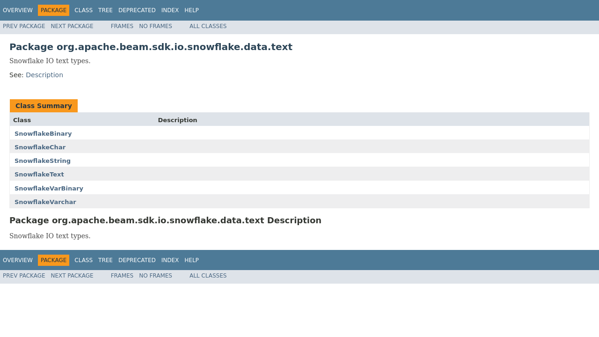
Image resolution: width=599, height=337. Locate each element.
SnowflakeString (43, 160)
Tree (105, 10)
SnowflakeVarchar (45, 201)
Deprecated (137, 10)
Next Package (72, 26)
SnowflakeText (39, 174)
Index (170, 10)
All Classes (208, 26)
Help (191, 10)
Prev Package (24, 26)
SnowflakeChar (40, 147)
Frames (122, 26)
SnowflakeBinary (43, 133)
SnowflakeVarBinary (49, 188)
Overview (18, 10)
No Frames (155, 26)
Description (44, 75)
